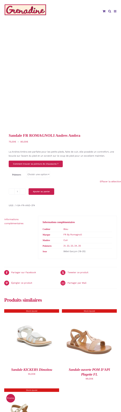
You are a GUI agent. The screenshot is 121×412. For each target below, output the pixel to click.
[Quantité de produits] (17, 191)
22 (68, 245)
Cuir (65, 240)
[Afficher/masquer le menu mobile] (115, 11)
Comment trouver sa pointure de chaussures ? (35, 164)
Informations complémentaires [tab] (13, 221)
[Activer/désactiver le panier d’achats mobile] (104, 11)
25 (79, 245)
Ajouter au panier (41, 191)
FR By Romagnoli (72, 234)
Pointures (16, 174)
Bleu (65, 229)
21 (64, 245)
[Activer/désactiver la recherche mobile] (109, 11)
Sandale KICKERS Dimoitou (31, 369)
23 (72, 245)
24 (75, 245)
